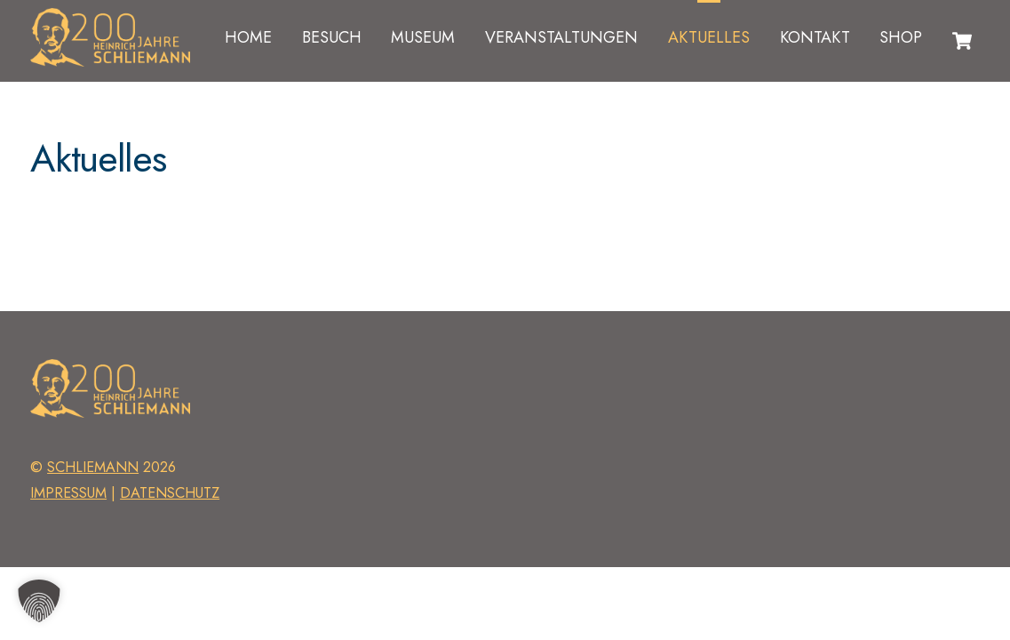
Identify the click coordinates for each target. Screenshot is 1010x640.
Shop (900, 37)
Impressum (68, 493)
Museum (423, 37)
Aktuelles (709, 37)
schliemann (93, 467)
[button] (39, 601)
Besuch (332, 37)
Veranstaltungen (561, 37)
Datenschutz (169, 493)
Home (248, 37)
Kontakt (815, 37)
